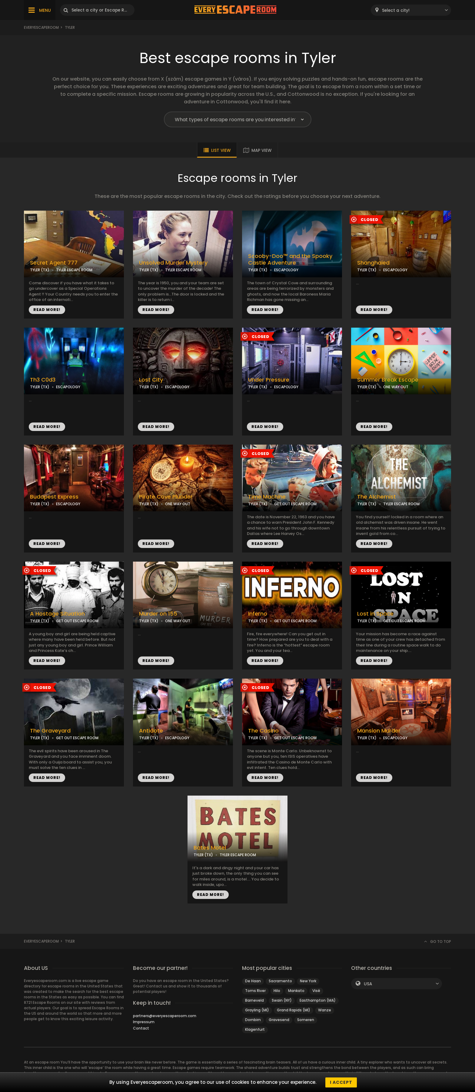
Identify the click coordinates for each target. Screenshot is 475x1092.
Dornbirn (253, 1019)
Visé (316, 990)
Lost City (151, 379)
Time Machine (267, 496)
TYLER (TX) (39, 269)
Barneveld (254, 1000)
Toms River (255, 990)
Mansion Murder (378, 730)
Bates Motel (210, 847)
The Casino (263, 730)
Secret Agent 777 (54, 262)
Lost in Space (375, 613)
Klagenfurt (255, 1029)
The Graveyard (50, 730)
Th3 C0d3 (42, 379)
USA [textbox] (368, 984)
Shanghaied (373, 262)
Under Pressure (268, 379)
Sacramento (280, 980)
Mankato (296, 990)
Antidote (151, 730)
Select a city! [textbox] (396, 10)
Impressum (143, 1021)
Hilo (277, 990)
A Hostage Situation (57, 613)
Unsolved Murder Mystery (173, 262)
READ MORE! (47, 309)
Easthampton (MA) (318, 1000)
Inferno (257, 613)
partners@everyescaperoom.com (164, 1015)
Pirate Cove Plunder (166, 496)
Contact (141, 1028)
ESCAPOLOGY (286, 269)
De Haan (253, 980)
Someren (305, 1019)
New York (308, 980)
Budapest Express (54, 496)
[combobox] (411, 10)
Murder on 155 (158, 613)
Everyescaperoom (41, 27)
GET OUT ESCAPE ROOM (295, 503)
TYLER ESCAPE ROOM (74, 269)
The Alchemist (376, 496)
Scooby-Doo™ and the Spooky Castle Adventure (290, 259)
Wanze (324, 1010)
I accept (341, 1082)
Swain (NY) (282, 1000)
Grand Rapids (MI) (293, 1010)
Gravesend (279, 1019)
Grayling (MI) (257, 1010)
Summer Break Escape (387, 379)
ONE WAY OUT (395, 386)
